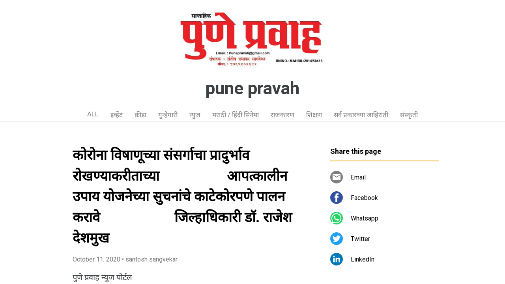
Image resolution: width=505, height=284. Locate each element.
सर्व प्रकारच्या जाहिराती (361, 115)
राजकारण (282, 115)
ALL (93, 114)
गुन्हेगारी (168, 115)
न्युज (194, 115)
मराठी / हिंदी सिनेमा (235, 115)
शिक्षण (314, 115)
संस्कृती (409, 115)
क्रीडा (140, 115)
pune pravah (252, 88)
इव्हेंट (116, 115)
